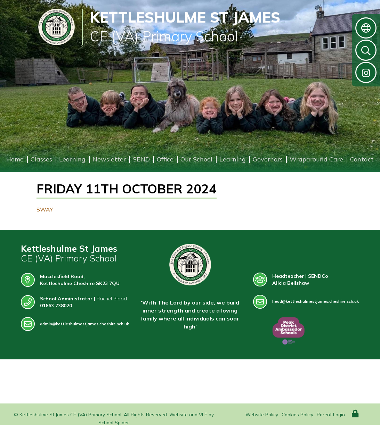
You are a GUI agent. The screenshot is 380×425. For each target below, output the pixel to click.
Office (165, 159)
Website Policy (261, 414)
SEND (141, 159)
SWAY (45, 209)
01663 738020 (56, 305)
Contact (362, 159)
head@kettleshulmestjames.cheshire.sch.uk (306, 302)
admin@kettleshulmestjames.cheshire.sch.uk (75, 324)
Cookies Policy (297, 414)
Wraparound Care (316, 159)
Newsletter (109, 159)
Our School (196, 159)
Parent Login (331, 414)
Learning (72, 159)
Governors (268, 159)
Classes (41, 159)
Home (15, 159)
